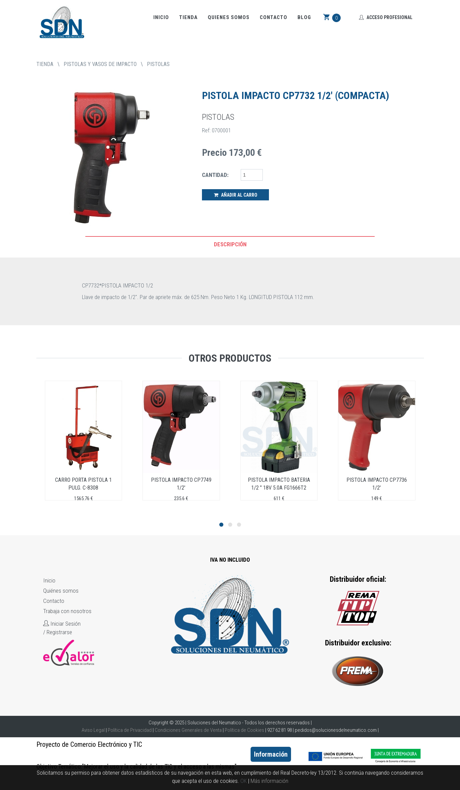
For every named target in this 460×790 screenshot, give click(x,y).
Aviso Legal (93, 730)
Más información (269, 780)
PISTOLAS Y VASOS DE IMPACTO (100, 64)
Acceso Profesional (385, 17)
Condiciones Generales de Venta (188, 730)
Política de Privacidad (130, 730)
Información (271, 754)
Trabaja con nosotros (67, 611)
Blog (304, 17)
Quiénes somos (61, 590)
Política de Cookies (244, 730)
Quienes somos (229, 17)
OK (243, 780)
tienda (44, 64)
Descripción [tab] (230, 244)
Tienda (188, 17)
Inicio (161, 17)
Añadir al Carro (235, 195)
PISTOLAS (158, 64)
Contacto (273, 17)
